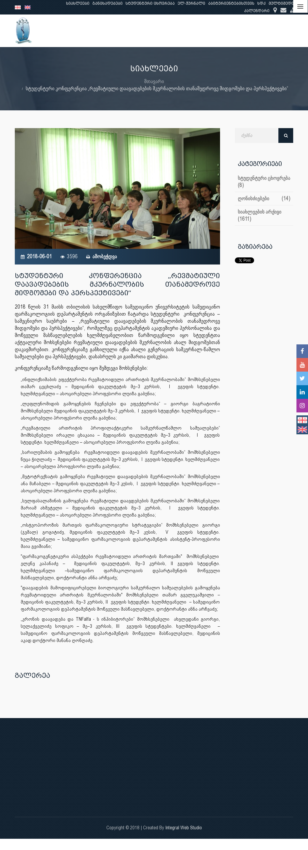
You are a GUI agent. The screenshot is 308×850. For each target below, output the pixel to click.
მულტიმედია (282, 3)
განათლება (177, 30)
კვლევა (207, 30)
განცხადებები (107, 3)
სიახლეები (77, 3)
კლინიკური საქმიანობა (250, 30)
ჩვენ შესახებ (141, 30)
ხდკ (261, 3)
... (287, 30)
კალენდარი (257, 11)
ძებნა (285, 135)
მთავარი (154, 81)
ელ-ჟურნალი (191, 3)
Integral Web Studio (183, 827)
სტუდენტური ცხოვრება (150, 3)
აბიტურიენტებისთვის (231, 3)
